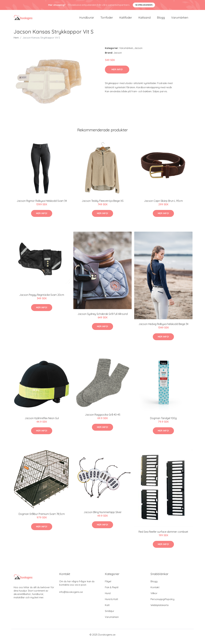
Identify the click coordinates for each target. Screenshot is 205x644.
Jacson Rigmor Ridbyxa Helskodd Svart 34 (42, 204)
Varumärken (179, 19)
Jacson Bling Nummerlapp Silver (103, 516)
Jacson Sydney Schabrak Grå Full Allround (103, 317)
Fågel (108, 585)
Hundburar (86, 19)
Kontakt (155, 591)
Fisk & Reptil (111, 591)
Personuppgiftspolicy (162, 603)
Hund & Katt (111, 603)
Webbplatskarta (159, 608)
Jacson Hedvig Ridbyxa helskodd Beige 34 (163, 327)
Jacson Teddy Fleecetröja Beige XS (102, 204)
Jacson (138, 51)
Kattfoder (125, 19)
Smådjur (109, 614)
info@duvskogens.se (71, 595)
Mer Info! (117, 73)
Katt (107, 608)
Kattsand (144, 19)
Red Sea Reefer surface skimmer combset (163, 535)
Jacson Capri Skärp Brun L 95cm (163, 204)
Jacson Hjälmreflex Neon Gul (42, 422)
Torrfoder (106, 19)
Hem (16, 41)
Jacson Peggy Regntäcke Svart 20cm (41, 298)
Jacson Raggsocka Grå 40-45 (102, 418)
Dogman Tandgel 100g (163, 422)
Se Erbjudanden (143, 5)
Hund (108, 597)
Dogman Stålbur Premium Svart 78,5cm (42, 517)
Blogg (161, 19)
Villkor (154, 597)
